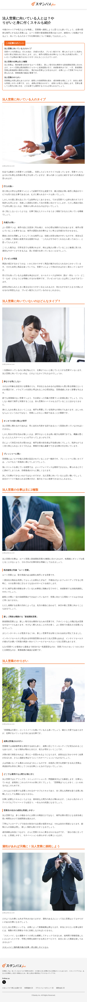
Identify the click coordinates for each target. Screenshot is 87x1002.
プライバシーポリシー (44, 988)
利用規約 (28, 988)
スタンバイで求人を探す (12, 988)
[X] (4, 982)
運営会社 (60, 988)
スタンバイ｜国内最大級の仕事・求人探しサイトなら (25, 947)
